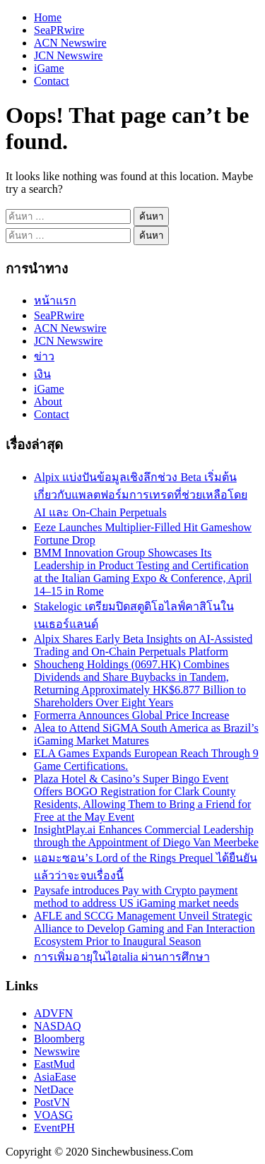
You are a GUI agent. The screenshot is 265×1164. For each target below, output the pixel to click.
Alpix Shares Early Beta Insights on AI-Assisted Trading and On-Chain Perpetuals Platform (143, 645)
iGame (49, 68)
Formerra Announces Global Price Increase (131, 715)
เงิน (42, 374)
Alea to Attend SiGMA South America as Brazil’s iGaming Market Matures (146, 734)
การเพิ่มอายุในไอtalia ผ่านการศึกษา (122, 957)
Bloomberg (59, 1039)
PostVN (52, 1102)
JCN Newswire (68, 55)
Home (47, 17)
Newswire (57, 1051)
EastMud (54, 1064)
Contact (51, 81)
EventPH (54, 1128)
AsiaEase (55, 1077)
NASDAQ (57, 1026)
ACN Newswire (70, 43)
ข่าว (44, 356)
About (48, 402)
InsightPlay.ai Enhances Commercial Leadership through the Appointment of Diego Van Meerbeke (146, 836)
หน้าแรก (55, 301)
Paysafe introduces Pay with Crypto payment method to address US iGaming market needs (136, 896)
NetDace (53, 1089)
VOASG (53, 1115)
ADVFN (53, 1013)
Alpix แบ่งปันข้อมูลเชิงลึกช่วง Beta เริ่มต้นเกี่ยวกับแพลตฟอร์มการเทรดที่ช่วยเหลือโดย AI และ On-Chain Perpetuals (140, 494)
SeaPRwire (59, 30)
